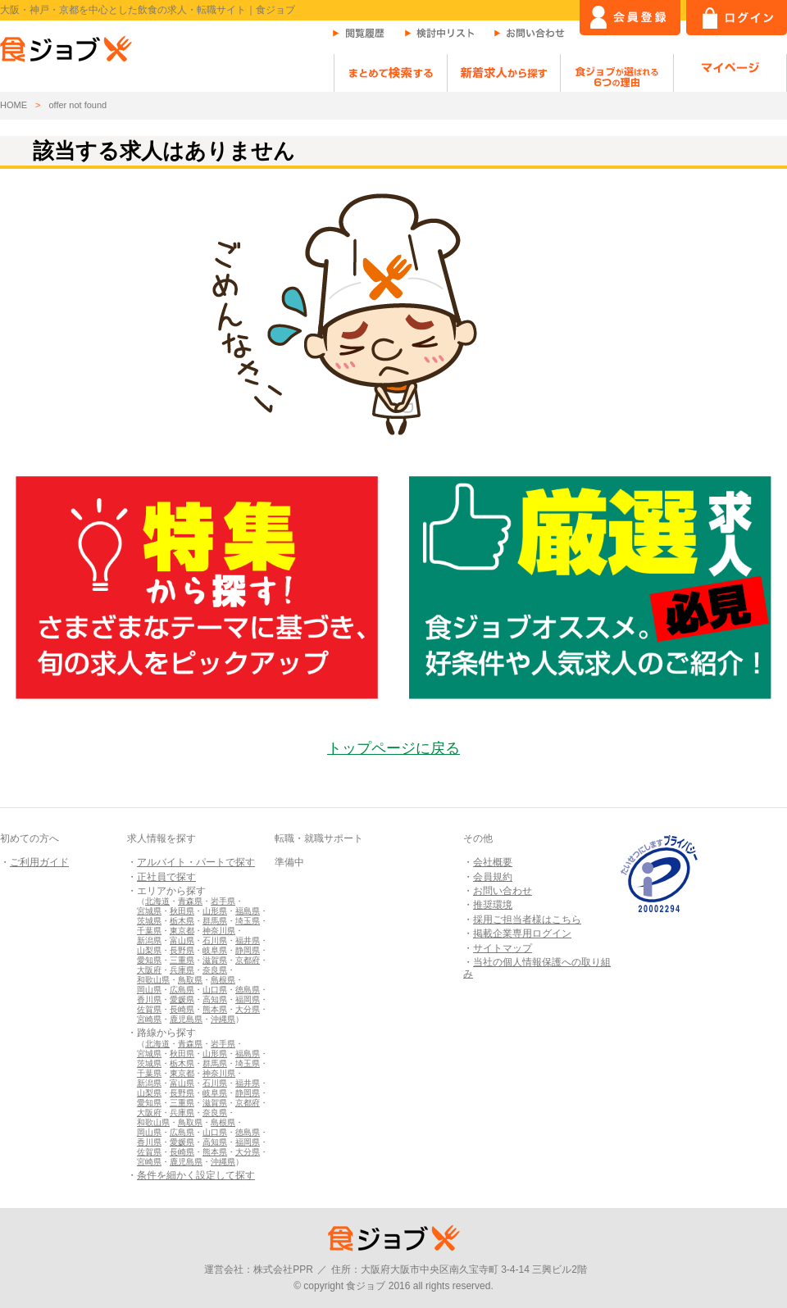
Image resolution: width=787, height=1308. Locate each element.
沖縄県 (223, 1019)
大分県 (247, 1009)
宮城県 (149, 910)
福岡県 (247, 999)
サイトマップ (502, 948)
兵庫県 (182, 969)
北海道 (157, 901)
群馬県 (214, 920)
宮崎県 (149, 1019)
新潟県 (149, 940)
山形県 (214, 910)
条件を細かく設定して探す (196, 1175)
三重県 (182, 960)
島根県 (223, 979)
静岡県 (247, 950)
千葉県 (149, 930)
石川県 (214, 940)
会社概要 (492, 862)
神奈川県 (218, 930)
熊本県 (214, 1009)
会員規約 (492, 877)
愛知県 (149, 960)
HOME (13, 105)
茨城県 (149, 920)
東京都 (182, 930)
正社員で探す (166, 877)
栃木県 (182, 920)
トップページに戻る (393, 748)
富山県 (182, 940)
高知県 (214, 999)
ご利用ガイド (39, 862)
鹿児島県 (186, 1019)
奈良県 (214, 969)
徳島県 (247, 989)
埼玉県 (247, 920)
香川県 (149, 999)
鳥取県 (190, 979)
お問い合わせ (502, 891)
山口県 (214, 989)
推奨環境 (492, 905)
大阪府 (149, 969)
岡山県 (149, 989)
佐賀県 (149, 1009)
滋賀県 (214, 960)
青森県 (190, 901)
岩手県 (223, 901)
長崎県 (182, 1009)
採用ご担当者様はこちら (527, 919)
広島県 (182, 989)
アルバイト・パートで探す (196, 862)
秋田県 (182, 910)
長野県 (182, 950)
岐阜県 (214, 950)
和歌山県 (153, 979)
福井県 (247, 940)
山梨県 (149, 950)
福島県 (247, 910)
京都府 (247, 960)
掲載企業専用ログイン (522, 933)
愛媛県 (182, 999)
